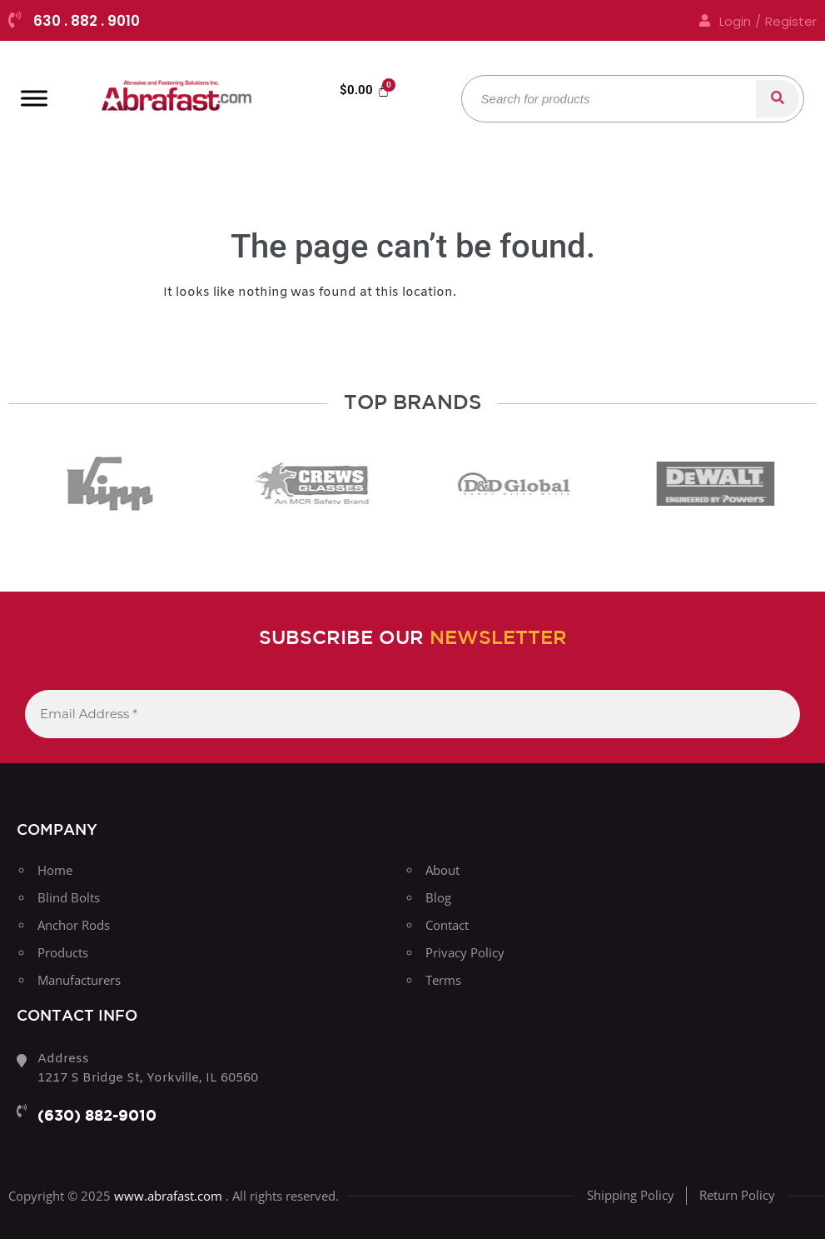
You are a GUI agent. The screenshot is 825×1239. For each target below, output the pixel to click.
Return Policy (737, 1195)
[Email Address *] (412, 714)
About (442, 870)
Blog (438, 897)
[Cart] (365, 90)
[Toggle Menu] (34, 98)
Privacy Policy (464, 952)
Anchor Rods (73, 925)
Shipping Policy (630, 1195)
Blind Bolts (68, 897)
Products (62, 952)
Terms (443, 980)
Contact (447, 925)
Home (54, 870)
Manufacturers (79, 980)
